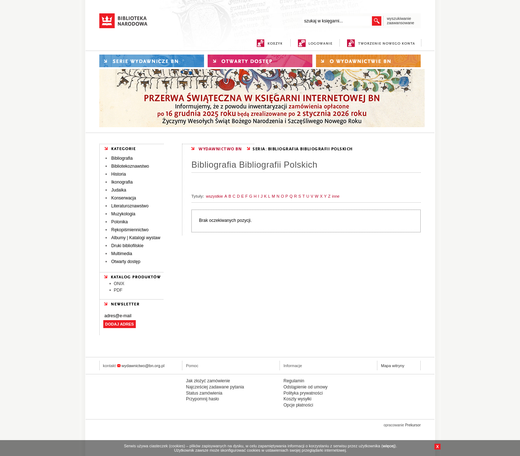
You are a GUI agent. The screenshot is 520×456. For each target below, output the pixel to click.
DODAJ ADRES (119, 324)
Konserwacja (123, 198)
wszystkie (214, 196)
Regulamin (293, 380)
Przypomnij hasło (202, 398)
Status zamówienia (204, 393)
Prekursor (413, 425)
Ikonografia (122, 182)
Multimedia (121, 253)
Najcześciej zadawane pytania (215, 387)
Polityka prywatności (303, 393)
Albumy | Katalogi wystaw (135, 237)
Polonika (119, 221)
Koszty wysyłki (297, 398)
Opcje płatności (298, 405)
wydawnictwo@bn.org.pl (143, 365)
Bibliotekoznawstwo (130, 166)
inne (335, 196)
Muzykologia (123, 213)
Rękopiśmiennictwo (129, 229)
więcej (389, 446)
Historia (118, 174)
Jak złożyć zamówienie (208, 380)
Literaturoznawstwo (129, 205)
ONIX (119, 283)
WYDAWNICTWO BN (220, 148)
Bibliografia (122, 158)
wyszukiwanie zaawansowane (400, 20)
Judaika (118, 190)
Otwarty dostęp (125, 261)
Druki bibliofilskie (127, 245)
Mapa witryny (392, 365)
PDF (118, 290)
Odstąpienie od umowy (305, 387)
